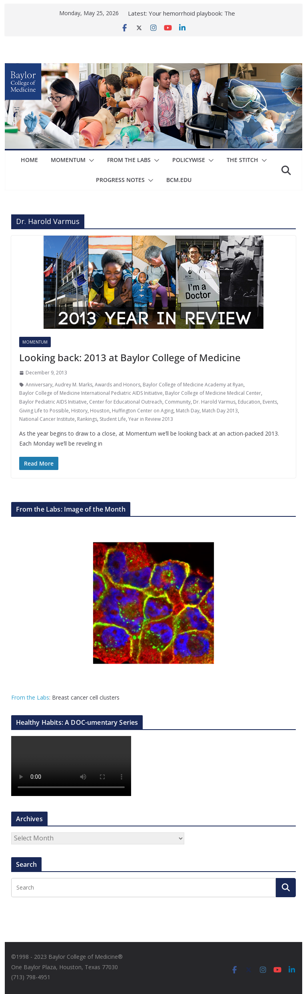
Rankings (87, 419)
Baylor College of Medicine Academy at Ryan (193, 384)
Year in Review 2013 (150, 419)
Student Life (113, 419)
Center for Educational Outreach (125, 401)
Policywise (188, 160)
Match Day (187, 410)
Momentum (68, 160)
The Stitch (242, 160)
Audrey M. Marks (73, 384)
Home (29, 160)
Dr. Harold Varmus (214, 401)
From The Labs (129, 160)
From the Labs (30, 697)
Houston (100, 410)
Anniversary (39, 384)
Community (178, 401)
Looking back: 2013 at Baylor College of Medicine (130, 357)
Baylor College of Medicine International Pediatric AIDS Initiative (91, 393)
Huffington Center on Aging (142, 410)
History (79, 410)
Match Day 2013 (220, 410)
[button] (90, 160)
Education (249, 401)
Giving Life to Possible (44, 410)
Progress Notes (120, 180)
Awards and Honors (117, 384)
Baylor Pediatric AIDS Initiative (53, 401)
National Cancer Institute (47, 419)
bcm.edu (178, 180)
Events (270, 401)
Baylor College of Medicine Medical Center (213, 393)
